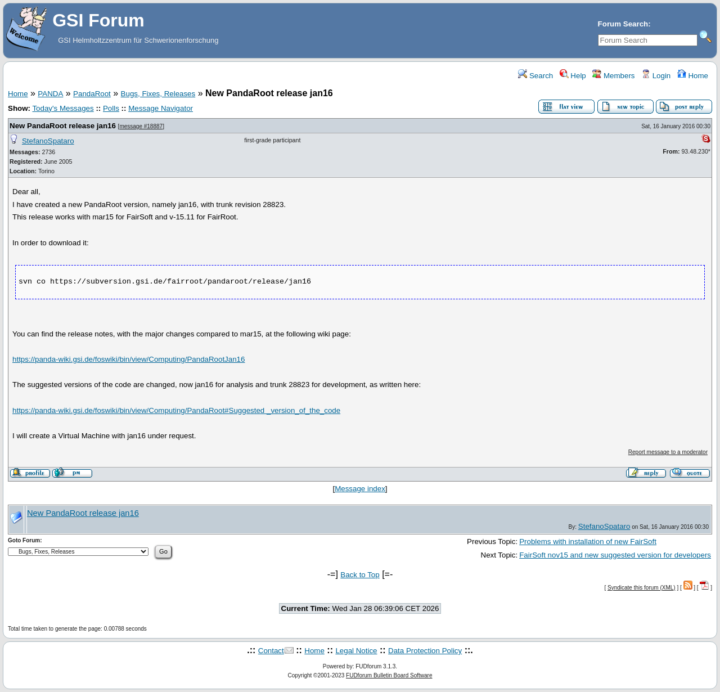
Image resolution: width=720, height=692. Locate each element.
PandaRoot (92, 93)
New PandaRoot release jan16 (63, 126)
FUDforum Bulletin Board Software (389, 675)
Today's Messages (62, 108)
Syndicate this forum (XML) (642, 588)
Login (655, 75)
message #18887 (141, 126)
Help (573, 75)
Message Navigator (160, 108)
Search (535, 75)
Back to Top (359, 574)
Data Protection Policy (425, 650)
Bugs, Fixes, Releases (158, 93)
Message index (360, 488)
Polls (111, 108)
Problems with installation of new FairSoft (587, 541)
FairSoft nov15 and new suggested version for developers (615, 555)
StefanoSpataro (48, 141)
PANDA (50, 93)
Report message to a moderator (668, 452)
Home (692, 75)
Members (613, 75)
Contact (271, 650)
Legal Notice (356, 650)
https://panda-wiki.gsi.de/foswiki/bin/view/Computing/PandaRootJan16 (128, 359)
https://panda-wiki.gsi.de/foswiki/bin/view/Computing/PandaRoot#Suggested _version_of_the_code (176, 410)
